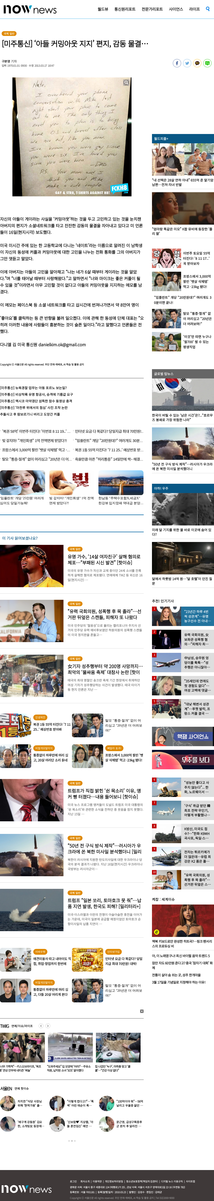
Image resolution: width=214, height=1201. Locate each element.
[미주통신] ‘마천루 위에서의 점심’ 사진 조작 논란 (34, 407)
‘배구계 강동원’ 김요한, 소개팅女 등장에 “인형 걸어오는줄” (30, 1126)
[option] (69, 1054)
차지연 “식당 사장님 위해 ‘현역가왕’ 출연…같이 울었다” (30, 1105)
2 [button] (72, 1141)
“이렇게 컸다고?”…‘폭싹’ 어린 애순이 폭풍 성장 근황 (80, 1105)
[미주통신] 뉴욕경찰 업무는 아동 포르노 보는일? (33, 387)
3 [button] (75, 1141)
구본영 (6, 61)
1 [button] (69, 1141)
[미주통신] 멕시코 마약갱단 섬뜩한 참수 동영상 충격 (36, 400)
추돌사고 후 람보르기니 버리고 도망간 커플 (30, 414)
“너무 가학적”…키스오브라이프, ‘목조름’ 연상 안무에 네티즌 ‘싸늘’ (68, 1068)
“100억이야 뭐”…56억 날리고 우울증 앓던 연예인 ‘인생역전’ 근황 (129, 1105)
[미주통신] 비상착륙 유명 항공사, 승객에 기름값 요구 (36, 394)
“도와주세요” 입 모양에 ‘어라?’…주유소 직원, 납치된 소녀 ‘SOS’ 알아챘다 (117, 1068)
